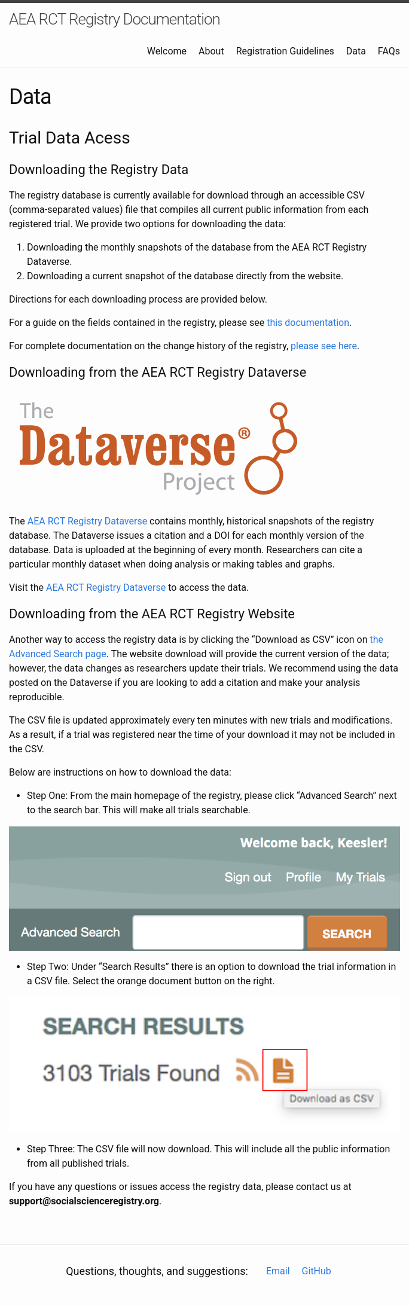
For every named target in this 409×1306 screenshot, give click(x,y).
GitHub (316, 1271)
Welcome (167, 51)
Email (278, 1271)
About (211, 51)
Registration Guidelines (285, 51)
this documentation (308, 322)
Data (356, 51)
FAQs (389, 51)
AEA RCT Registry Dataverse (87, 521)
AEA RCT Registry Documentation (114, 19)
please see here (324, 346)
